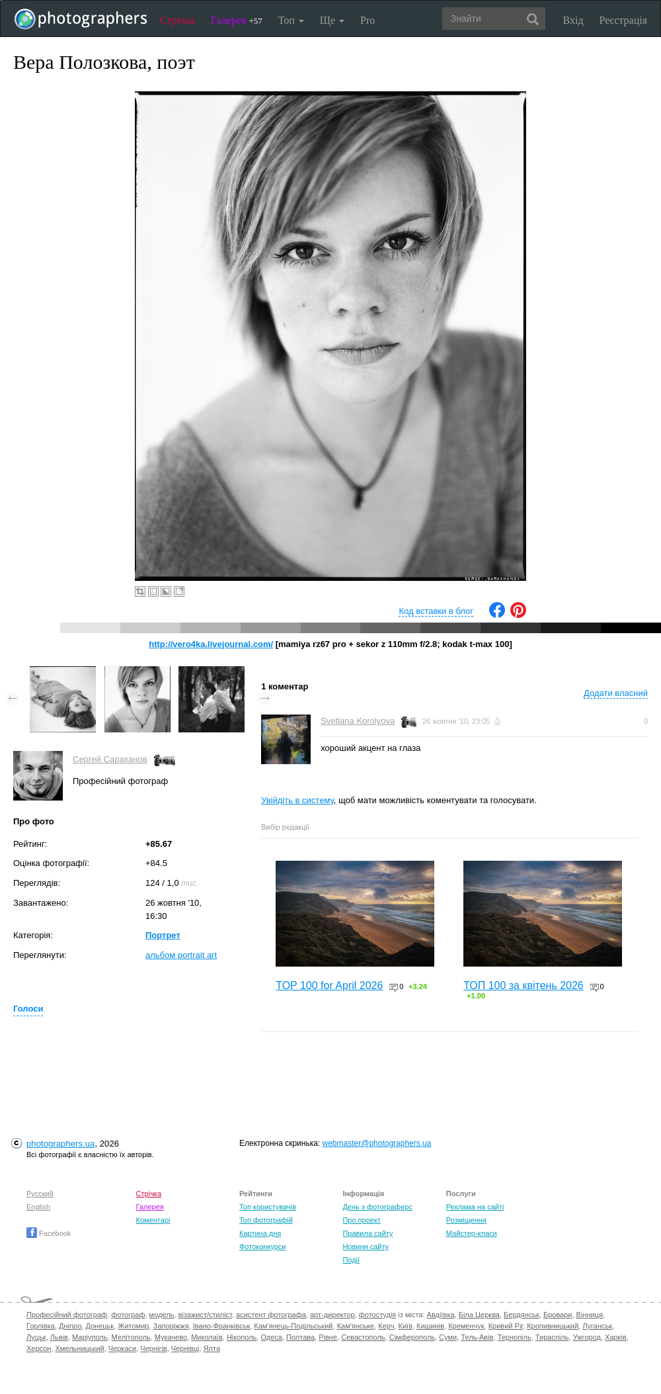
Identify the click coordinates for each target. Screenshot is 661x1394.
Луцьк (36, 1337)
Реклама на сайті (475, 1207)
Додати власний (616, 693)
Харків (616, 1337)
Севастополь (363, 1337)
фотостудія (378, 1315)
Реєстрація (623, 20)
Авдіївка (441, 1315)
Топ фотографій (266, 1220)
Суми (448, 1337)
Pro (367, 20)
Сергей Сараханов (110, 759)
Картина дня (260, 1233)
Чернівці (185, 1348)
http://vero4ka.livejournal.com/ (211, 644)
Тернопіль (514, 1337)
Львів (59, 1337)
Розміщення (466, 1220)
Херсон (38, 1348)
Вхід (573, 20)
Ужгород (587, 1337)
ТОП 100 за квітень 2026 (523, 985)
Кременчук (466, 1326)
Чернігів (153, 1348)
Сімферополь (412, 1337)
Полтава (300, 1337)
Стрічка (177, 20)
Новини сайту (365, 1246)
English (38, 1207)
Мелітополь (131, 1337)
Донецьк (99, 1326)
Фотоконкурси (262, 1246)
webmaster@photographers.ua (377, 1143)
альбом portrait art (181, 955)
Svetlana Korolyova (358, 721)
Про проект (361, 1220)
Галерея (236, 20)
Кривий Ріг (505, 1326)
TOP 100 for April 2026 (329, 985)
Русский (40, 1194)
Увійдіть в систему (297, 800)
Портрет (162, 935)
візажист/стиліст (204, 1315)
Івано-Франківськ (221, 1326)
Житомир (133, 1326)
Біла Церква (479, 1315)
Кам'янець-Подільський (293, 1326)
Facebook (48, 1233)
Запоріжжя (171, 1326)
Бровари (557, 1315)
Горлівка (40, 1326)
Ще (332, 20)
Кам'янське (356, 1326)
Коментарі (153, 1220)
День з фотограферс (377, 1207)
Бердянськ (521, 1315)
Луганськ (597, 1326)
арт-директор (332, 1315)
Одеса (271, 1337)
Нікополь (241, 1337)
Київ (405, 1326)
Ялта (212, 1348)
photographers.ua (60, 1144)
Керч (386, 1326)
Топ (291, 20)
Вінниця (589, 1315)
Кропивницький (552, 1326)
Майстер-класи (471, 1233)
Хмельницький (80, 1348)
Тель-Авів (477, 1337)
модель (162, 1315)
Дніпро (70, 1326)
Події (351, 1260)
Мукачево (171, 1337)
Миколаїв (207, 1337)
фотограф (128, 1315)
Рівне (328, 1337)
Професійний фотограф (66, 1315)
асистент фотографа (271, 1315)
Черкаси (122, 1348)
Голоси (28, 1009)
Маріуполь (89, 1337)
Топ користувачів (267, 1207)
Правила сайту (367, 1233)
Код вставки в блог (436, 611)
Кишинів (430, 1326)
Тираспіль (552, 1337)
